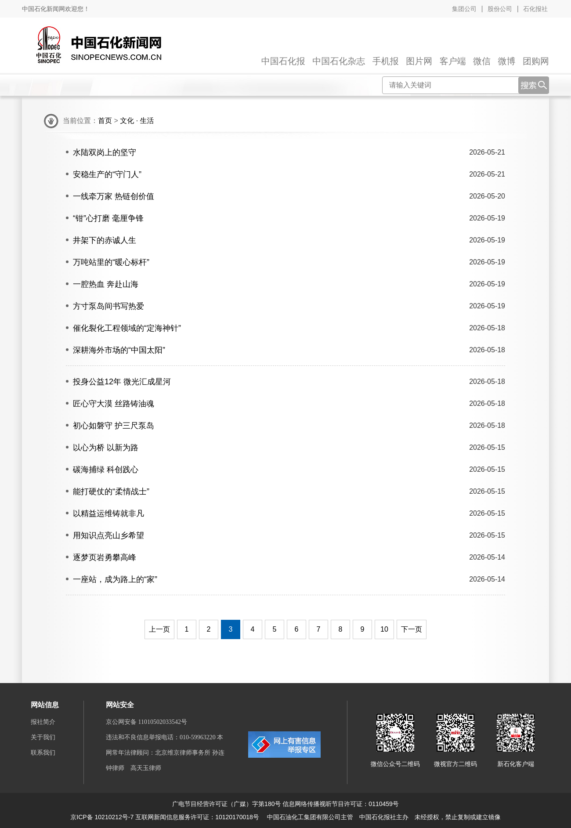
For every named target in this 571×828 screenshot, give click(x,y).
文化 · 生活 (137, 120)
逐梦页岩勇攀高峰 (104, 557)
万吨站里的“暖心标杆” (111, 262)
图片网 (419, 61)
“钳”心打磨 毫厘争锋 (108, 218)
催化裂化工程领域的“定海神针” (127, 328)
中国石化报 (283, 61)
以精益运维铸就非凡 (108, 513)
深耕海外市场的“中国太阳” (119, 350)
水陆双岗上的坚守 (104, 152)
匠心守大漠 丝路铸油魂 (113, 403)
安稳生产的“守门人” (107, 174)
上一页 (159, 629)
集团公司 (464, 8)
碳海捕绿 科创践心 (105, 469)
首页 (105, 120)
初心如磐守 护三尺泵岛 (113, 425)
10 (384, 629)
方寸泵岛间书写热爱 (108, 306)
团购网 (536, 61)
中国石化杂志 (338, 61)
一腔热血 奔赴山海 (105, 284)
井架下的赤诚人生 (104, 240)
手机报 (385, 61)
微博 (507, 61)
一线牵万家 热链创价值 (113, 196)
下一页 (411, 629)
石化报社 (535, 8)
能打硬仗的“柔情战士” (111, 491)
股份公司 (500, 8)
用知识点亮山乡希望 (108, 535)
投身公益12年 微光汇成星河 (122, 381)
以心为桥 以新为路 (105, 447)
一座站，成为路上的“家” (115, 579)
